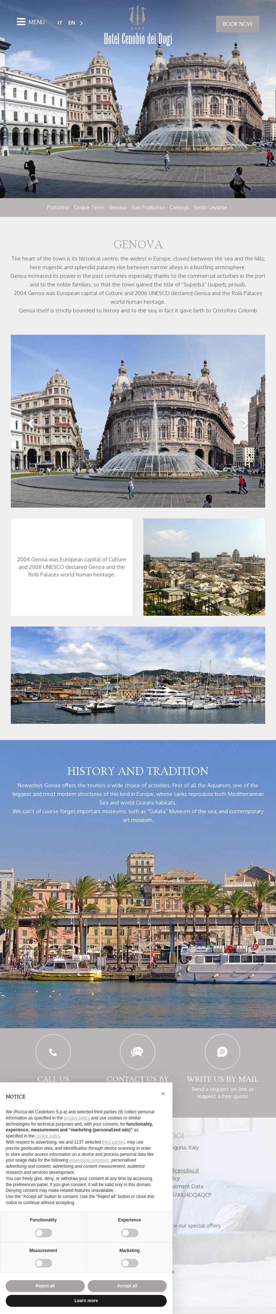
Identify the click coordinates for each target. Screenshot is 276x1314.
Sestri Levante (210, 207)
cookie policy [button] (48, 1136)
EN (71, 21)
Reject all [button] (45, 1285)
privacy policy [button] (77, 1118)
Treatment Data (183, 1193)
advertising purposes (89, 1160)
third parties (113, 1142)
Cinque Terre (89, 207)
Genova (118, 207)
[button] (30, 425)
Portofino (58, 207)
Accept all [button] (127, 1285)
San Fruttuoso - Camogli (160, 207)
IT (60, 21)
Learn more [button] (86, 1300)
